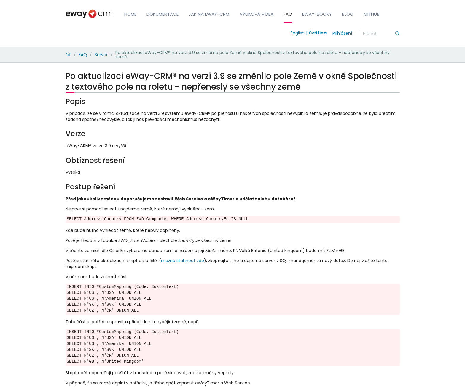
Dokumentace (162, 14)
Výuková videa (256, 14)
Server (101, 55)
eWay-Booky (317, 14)
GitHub (372, 14)
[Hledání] (378, 34)
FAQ (288, 14)
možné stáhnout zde (182, 261)
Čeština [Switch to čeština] (318, 33)
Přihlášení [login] (342, 33)
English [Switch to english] (298, 33)
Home (130, 14)
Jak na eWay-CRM (209, 14)
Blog (347, 14)
